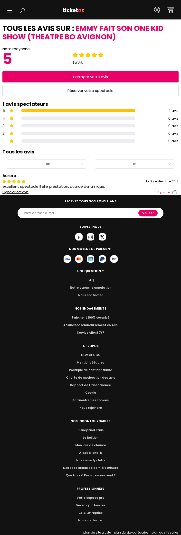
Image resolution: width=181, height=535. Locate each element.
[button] (9, 10)
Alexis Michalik (91, 453)
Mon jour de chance (90, 445)
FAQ (90, 280)
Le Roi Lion (90, 438)
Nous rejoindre (90, 408)
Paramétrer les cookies (91, 400)
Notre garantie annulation (90, 287)
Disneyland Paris (90, 430)
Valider (148, 213)
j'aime (167, 192)
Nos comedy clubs (90, 460)
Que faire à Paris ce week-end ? (90, 475)
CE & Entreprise (90, 513)
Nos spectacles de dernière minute (90, 468)
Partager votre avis (90, 76)
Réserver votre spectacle (90, 90)
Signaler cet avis (15, 192)
